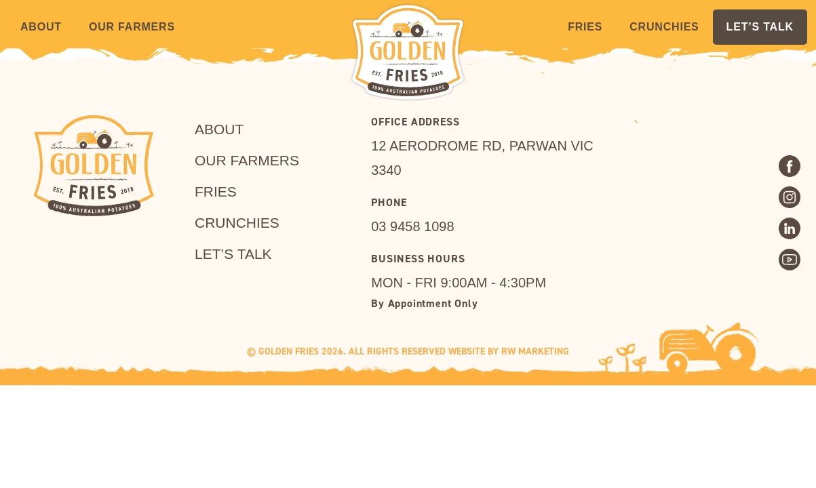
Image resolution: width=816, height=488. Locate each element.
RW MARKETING (535, 351)
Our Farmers (132, 27)
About (41, 27)
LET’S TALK (760, 27)
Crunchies (664, 27)
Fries (585, 27)
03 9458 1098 (412, 226)
